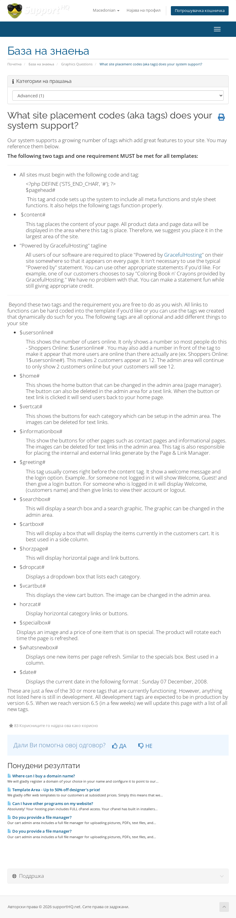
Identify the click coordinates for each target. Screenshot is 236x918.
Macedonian (106, 10)
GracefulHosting (183, 254)
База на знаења (41, 64)
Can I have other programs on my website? (50, 803)
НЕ (145, 745)
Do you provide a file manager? (39, 817)
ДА (119, 745)
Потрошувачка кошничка (200, 10)
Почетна (14, 64)
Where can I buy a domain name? (41, 776)
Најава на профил (143, 10)
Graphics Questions (76, 64)
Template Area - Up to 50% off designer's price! (53, 789)
